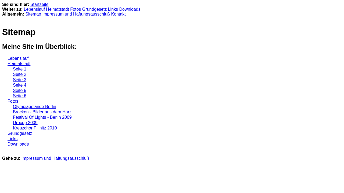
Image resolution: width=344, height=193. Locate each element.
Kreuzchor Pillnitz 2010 (35, 128)
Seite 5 (19, 90)
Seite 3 (19, 79)
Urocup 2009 (25, 122)
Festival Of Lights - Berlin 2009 (42, 117)
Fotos (75, 9)
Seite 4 (19, 85)
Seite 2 (19, 74)
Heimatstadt (57, 9)
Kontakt (118, 14)
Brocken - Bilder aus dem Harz (42, 112)
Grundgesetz (94, 9)
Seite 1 (19, 69)
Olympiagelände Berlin (34, 106)
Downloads (130, 9)
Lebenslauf (34, 9)
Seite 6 (19, 96)
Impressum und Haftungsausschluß (76, 14)
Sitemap (33, 14)
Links (113, 9)
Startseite (39, 4)
